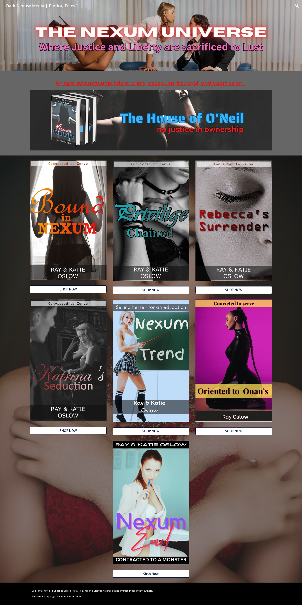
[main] (151, 83)
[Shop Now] (151, 574)
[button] (297, 6)
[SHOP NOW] (68, 289)
